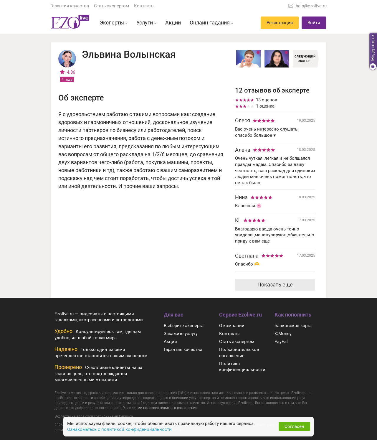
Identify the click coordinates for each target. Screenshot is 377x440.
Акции (170, 341)
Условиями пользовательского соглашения (160, 408)
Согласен (294, 426)
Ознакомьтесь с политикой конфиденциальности (119, 429)
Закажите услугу (181, 333)
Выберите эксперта (184, 325)
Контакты (144, 6)
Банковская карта (293, 325)
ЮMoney (283, 333)
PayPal (281, 341)
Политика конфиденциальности (242, 367)
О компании (231, 325)
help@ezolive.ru (311, 6)
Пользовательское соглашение (239, 352)
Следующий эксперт (305, 58)
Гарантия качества (69, 6)
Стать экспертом (111, 6)
